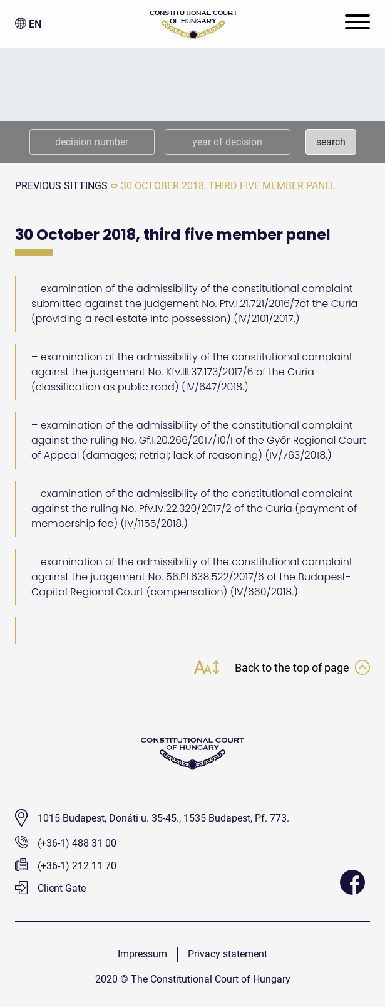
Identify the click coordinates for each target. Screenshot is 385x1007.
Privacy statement (227, 954)
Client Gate (50, 888)
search (331, 142)
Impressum (142, 954)
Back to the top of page (302, 667)
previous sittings (61, 186)
